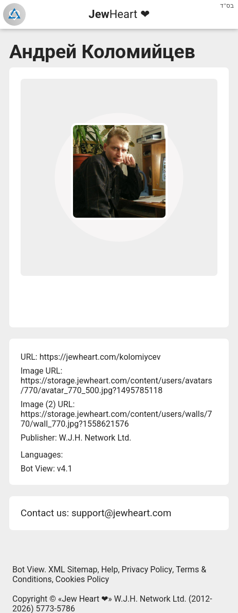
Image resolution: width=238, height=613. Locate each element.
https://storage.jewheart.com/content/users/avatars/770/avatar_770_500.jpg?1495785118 (116, 385)
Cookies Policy (82, 579)
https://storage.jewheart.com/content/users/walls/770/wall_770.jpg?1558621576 (116, 419)
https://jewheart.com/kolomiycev (100, 357)
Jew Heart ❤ (85, 599)
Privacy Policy (147, 569)
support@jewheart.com (121, 513)
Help (109, 569)
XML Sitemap (72, 569)
